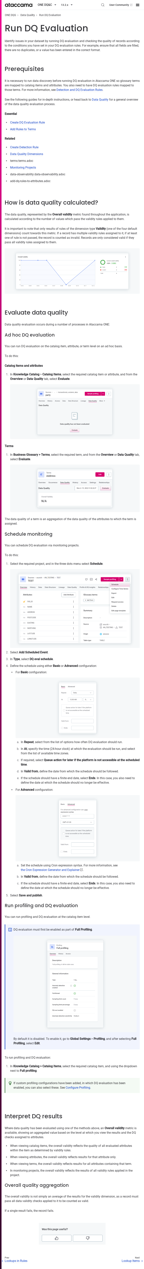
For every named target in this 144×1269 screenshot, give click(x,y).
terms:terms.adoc (21, 161)
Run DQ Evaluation (50, 15)
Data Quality (27, 15)
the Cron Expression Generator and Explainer (50, 870)
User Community (121, 4)
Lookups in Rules (16, 1261)
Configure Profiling (78, 1087)
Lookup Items (131, 1261)
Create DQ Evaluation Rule (27, 122)
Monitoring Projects (23, 167)
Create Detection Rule (24, 147)
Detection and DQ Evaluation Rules (79, 90)
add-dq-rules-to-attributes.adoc (30, 181)
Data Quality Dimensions (26, 154)
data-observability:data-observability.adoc (37, 174)
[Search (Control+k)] (102, 5)
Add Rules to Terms (23, 129)
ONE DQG (10, 15)
